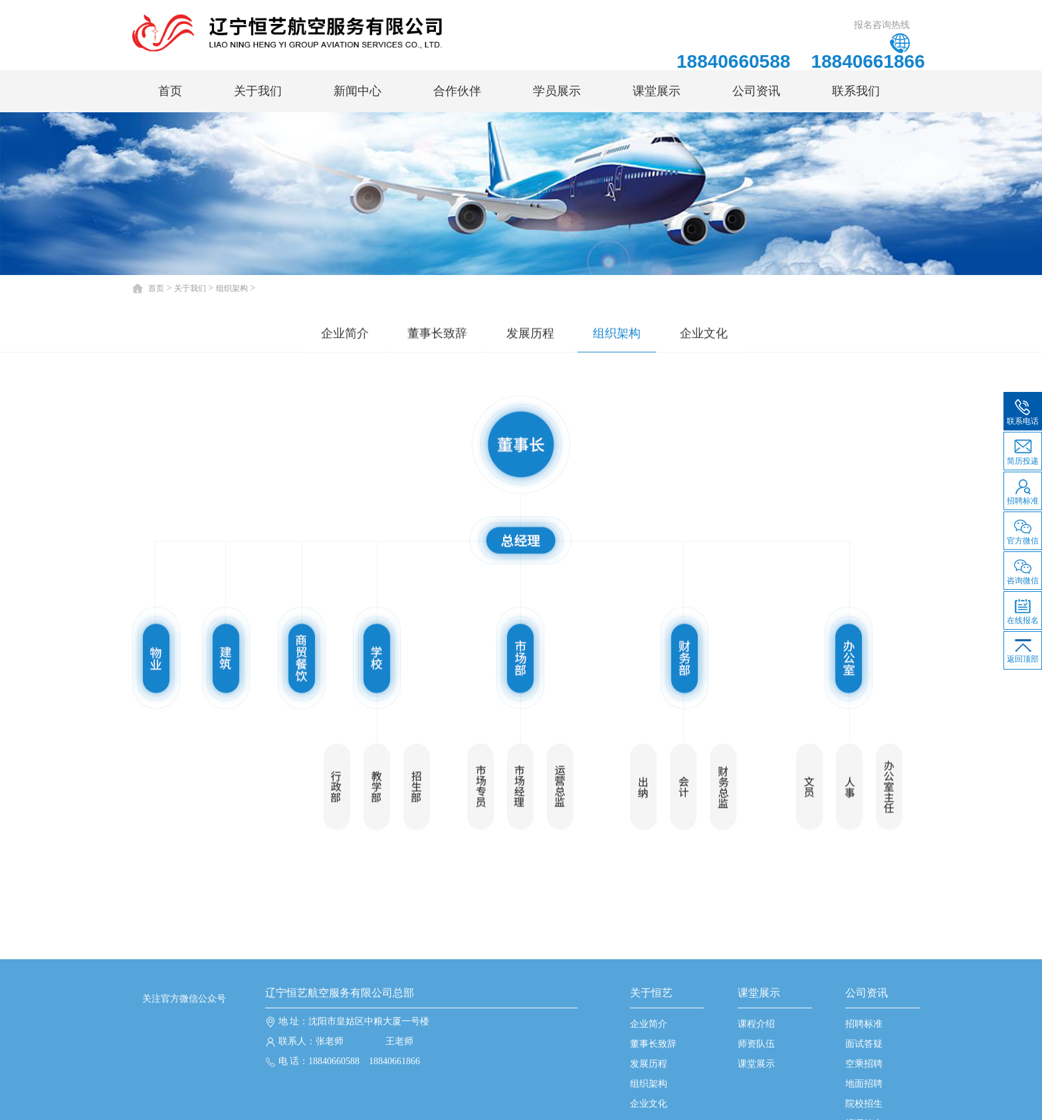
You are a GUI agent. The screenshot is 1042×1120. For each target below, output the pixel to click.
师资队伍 (756, 1114)
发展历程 (530, 334)
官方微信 (1023, 528)
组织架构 (232, 288)
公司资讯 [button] (756, 91)
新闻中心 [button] (357, 91)
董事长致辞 (437, 334)
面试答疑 (864, 1114)
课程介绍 (756, 1094)
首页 (170, 91)
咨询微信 (1023, 568)
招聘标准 (864, 1094)
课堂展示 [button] (656, 91)
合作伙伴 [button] (457, 91)
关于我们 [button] (258, 91)
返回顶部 (1023, 648)
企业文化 (704, 334)
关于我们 (190, 288)
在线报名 (1023, 608)
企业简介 (345, 334)
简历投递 (1023, 449)
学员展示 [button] (557, 91)
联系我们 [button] (856, 91)
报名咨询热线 (882, 24)
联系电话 (1023, 409)
